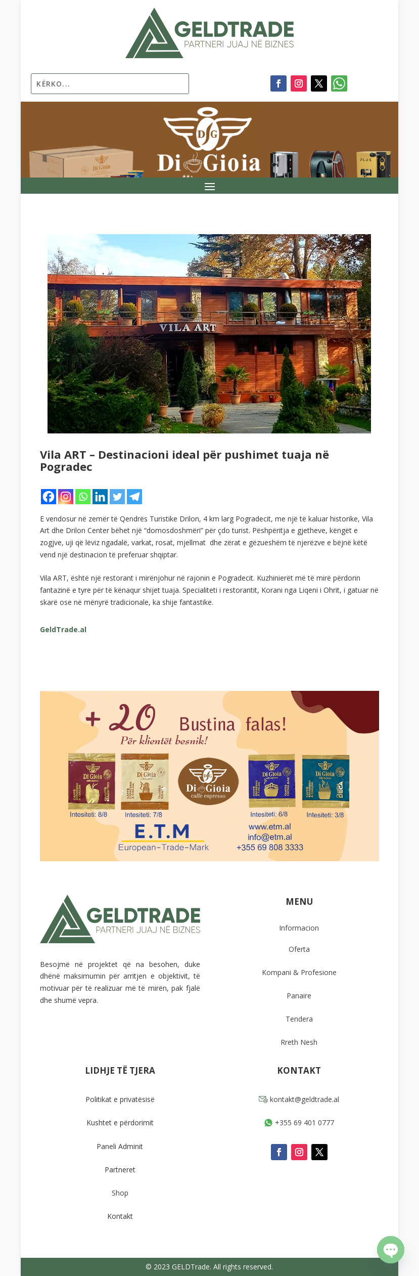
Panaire (299, 995)
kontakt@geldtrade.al (299, 1099)
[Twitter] (117, 496)
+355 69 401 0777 (299, 1122)
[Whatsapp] (82, 496)
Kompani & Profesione (299, 972)
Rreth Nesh (299, 1042)
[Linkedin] (100, 496)
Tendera (299, 1019)
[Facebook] (48, 496)
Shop (120, 1193)
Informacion (299, 928)
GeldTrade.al (63, 629)
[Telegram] (134, 496)
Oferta (299, 949)
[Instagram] (65, 496)
